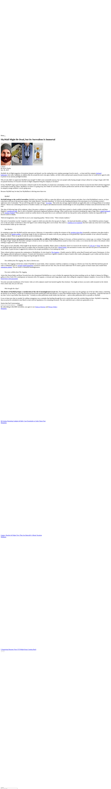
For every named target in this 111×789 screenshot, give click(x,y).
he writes (49, 203)
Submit (20, 305)
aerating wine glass (77, 232)
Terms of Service (40, 307)
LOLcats (92, 245)
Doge (98, 245)
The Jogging (55, 252)
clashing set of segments (75, 222)
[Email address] (9, 305)
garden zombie (16, 234)
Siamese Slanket (10, 213)
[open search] (1, 787)
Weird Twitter (62, 247)
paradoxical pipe (12, 211)
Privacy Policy (52, 307)
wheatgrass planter (6, 267)
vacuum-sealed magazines (25, 265)
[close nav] (3, 787)
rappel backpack (105, 211)
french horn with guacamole (9, 279)
